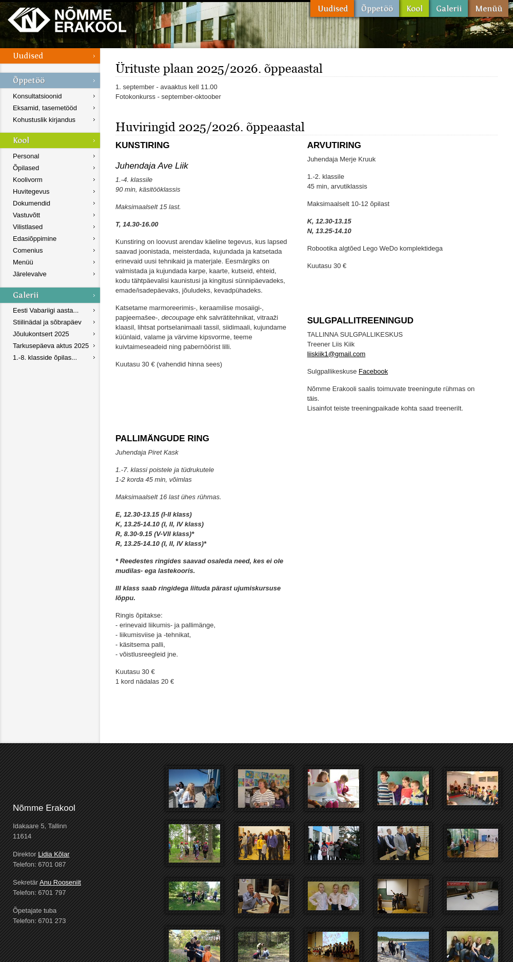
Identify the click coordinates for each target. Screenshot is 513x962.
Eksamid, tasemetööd (45, 108)
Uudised (332, 8)
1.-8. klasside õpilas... (45, 357)
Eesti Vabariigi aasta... (45, 310)
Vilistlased (28, 227)
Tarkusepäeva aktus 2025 (51, 346)
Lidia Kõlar (53, 854)
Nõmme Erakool (67, 19)
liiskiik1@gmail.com (336, 354)
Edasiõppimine (34, 238)
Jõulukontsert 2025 (41, 334)
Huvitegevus (31, 191)
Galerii (448, 8)
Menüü (488, 8)
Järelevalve (30, 274)
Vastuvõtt (26, 215)
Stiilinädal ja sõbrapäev (47, 322)
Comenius (28, 250)
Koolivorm (28, 179)
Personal (26, 156)
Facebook (373, 371)
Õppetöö (376, 8)
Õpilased (26, 168)
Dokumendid (31, 203)
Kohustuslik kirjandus (44, 120)
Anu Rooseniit (60, 882)
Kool (414, 8)
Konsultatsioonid (37, 96)
